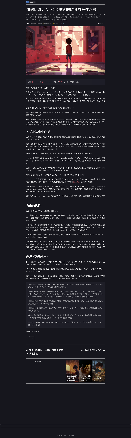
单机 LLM (33, 179)
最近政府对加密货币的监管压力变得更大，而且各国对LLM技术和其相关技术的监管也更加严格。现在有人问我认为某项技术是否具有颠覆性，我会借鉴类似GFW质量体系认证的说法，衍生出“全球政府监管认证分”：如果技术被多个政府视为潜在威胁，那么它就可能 (65, 17)
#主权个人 (36, 331)
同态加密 (78, 182)
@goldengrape (48, 82)
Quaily (72, 435)
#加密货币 (28, 331)
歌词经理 (63, 435)
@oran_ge (36, 82)
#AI (32, 331)
